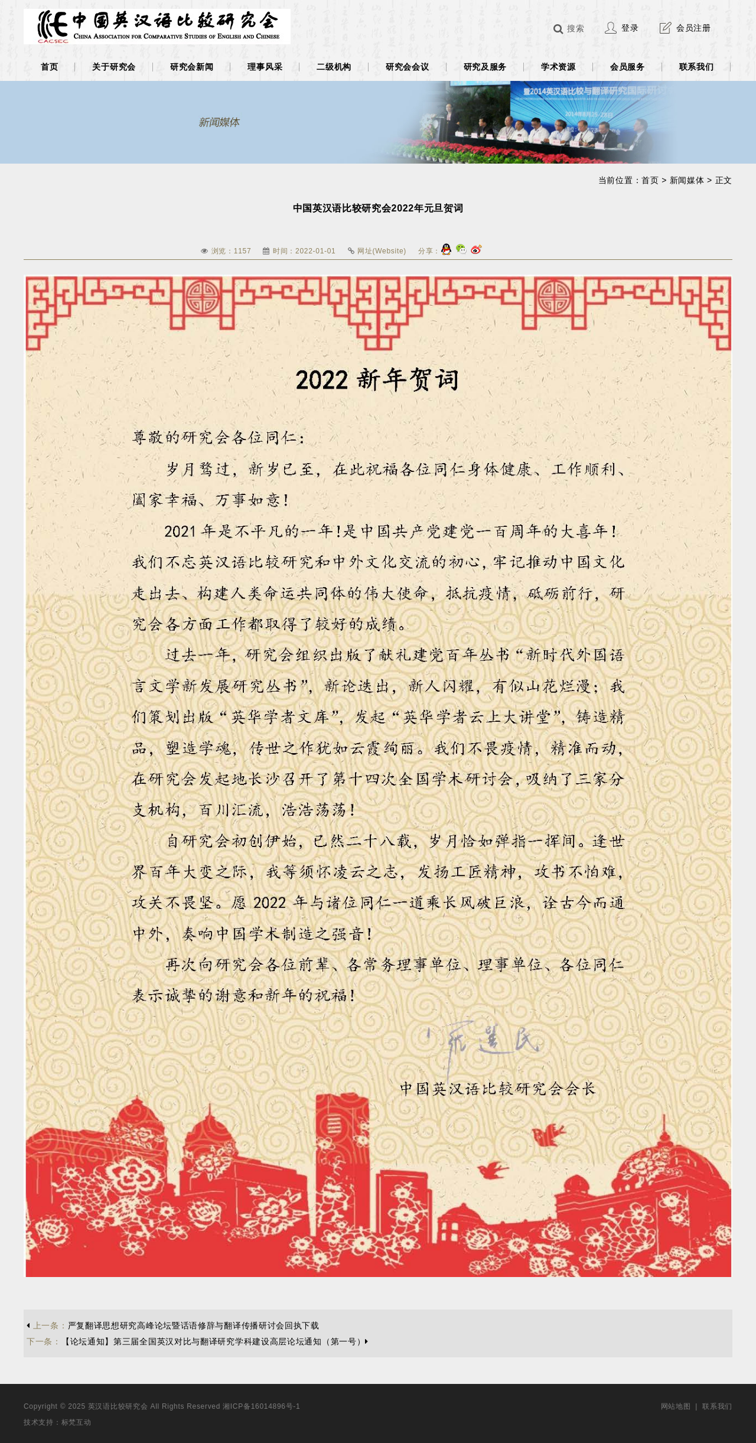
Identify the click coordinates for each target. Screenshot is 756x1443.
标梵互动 (76, 1422)
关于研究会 (114, 66)
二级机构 (334, 66)
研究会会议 (407, 66)
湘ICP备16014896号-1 (261, 1406)
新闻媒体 (687, 180)
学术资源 (558, 66)
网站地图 (676, 1406)
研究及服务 (485, 66)
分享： (429, 251)
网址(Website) (381, 251)
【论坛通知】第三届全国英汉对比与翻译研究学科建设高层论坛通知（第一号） (198, 1341)
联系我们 (696, 66)
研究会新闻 (192, 66)
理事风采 (264, 66)
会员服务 (627, 66)
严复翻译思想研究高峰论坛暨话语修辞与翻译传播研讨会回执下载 (173, 1325)
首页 (49, 66)
